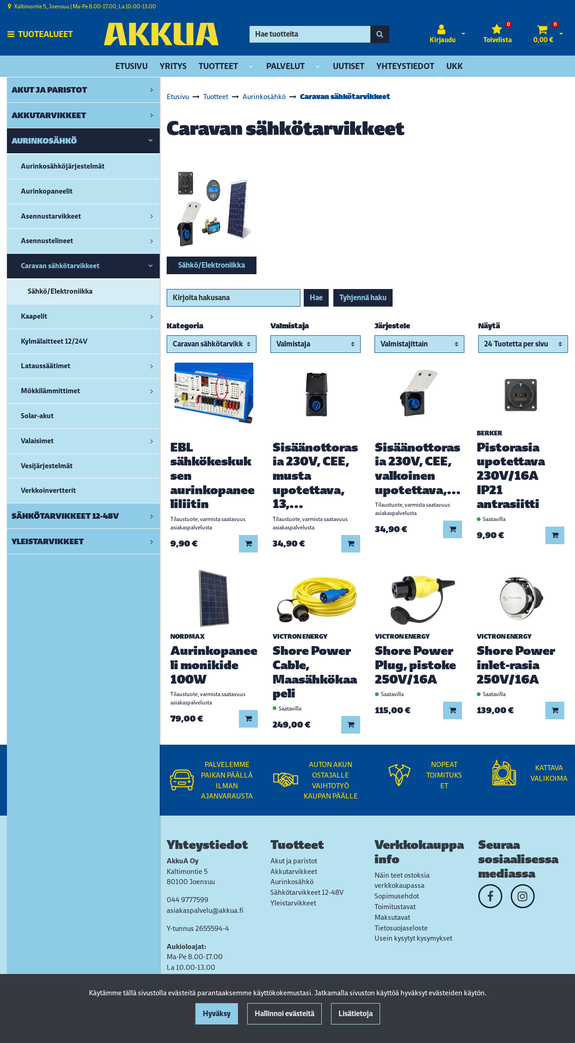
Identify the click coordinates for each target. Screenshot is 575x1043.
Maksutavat (392, 917)
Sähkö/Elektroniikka (211, 265)
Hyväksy (217, 1013)
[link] (152, 89)
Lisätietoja (355, 1013)
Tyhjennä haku (363, 297)
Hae (316, 297)
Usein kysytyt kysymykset (413, 938)
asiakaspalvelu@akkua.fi (205, 910)
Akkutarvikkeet (293, 871)
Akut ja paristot (293, 860)
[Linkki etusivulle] (161, 34)
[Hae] (310, 34)
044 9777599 (187, 899)
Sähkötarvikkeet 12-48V (307, 892)
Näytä (489, 326)
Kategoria (185, 326)
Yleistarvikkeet (293, 902)
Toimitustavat (395, 906)
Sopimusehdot (397, 896)
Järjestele (392, 326)
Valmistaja (289, 326)
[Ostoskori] (543, 34)
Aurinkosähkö (291, 881)
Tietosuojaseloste (401, 928)
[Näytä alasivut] (250, 67)
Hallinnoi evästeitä (284, 1013)
